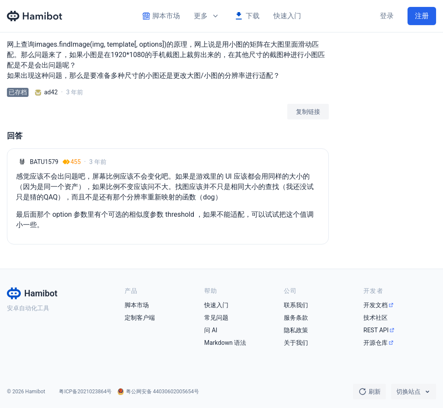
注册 (422, 16)
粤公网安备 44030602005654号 (162, 392)
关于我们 (296, 342)
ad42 (51, 92)
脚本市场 (137, 305)
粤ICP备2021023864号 (85, 392)
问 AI (210, 330)
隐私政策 (296, 330)
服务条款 (296, 317)
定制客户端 (140, 317)
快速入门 (287, 16)
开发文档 (375, 305)
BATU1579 (44, 161)
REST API (375, 330)
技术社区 (375, 317)
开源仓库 (375, 342)
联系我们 (296, 305)
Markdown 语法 (225, 342)
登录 (387, 16)
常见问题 (216, 317)
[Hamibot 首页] (35, 16)
